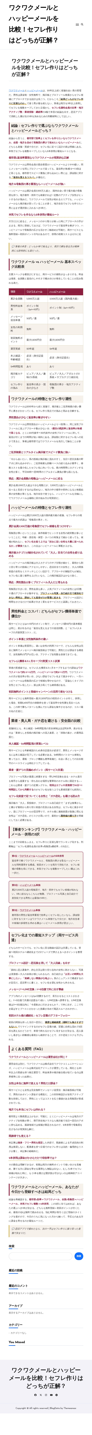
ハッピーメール (35, 112)
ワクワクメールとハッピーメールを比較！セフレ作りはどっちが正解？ (46, 1400)
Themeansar (70, 1430)
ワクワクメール (17, 112)
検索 (11, 1267)
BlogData (55, 1430)
